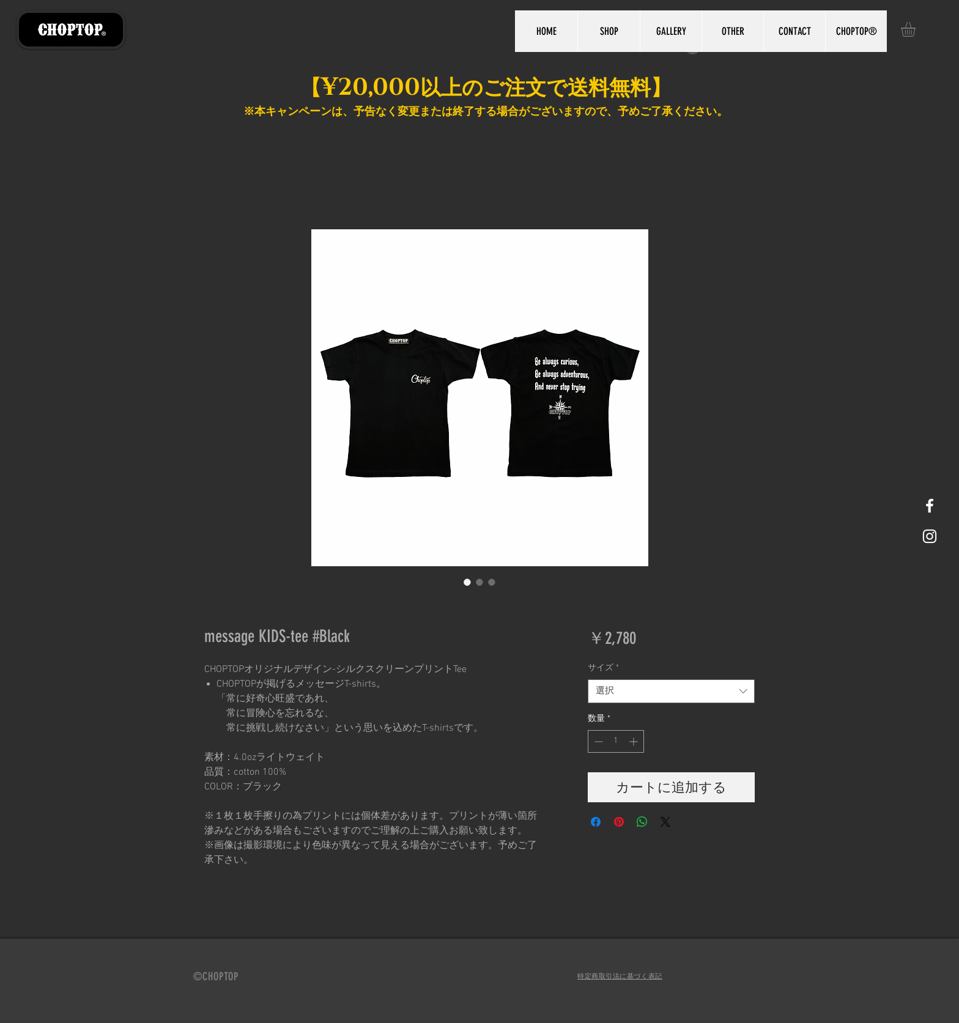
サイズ (603, 668)
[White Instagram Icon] (929, 536)
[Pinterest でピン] (619, 821)
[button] (917, 29)
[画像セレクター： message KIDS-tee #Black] (467, 582)
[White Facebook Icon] (929, 506)
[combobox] (671, 691)
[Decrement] (597, 741)
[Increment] (634, 741)
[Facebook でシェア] (595, 821)
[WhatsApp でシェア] (642, 821)
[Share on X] (665, 821)
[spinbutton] (616, 741)
